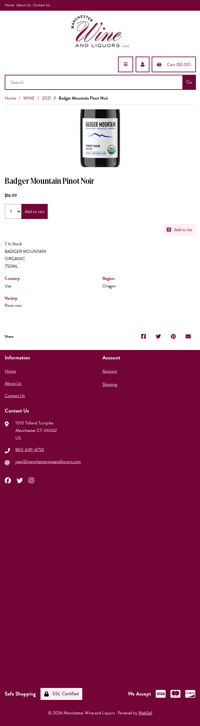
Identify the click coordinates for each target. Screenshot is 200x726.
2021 (46, 98)
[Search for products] (94, 82)
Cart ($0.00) (174, 64)
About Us (23, 5)
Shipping (109, 384)
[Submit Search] (189, 82)
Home (9, 5)
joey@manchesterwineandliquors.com (48, 461)
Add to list (179, 230)
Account (109, 371)
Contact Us (41, 5)
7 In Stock (13, 244)
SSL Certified (61, 693)
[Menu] (125, 64)
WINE (29, 98)
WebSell (145, 713)
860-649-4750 (29, 449)
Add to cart (35, 211)
